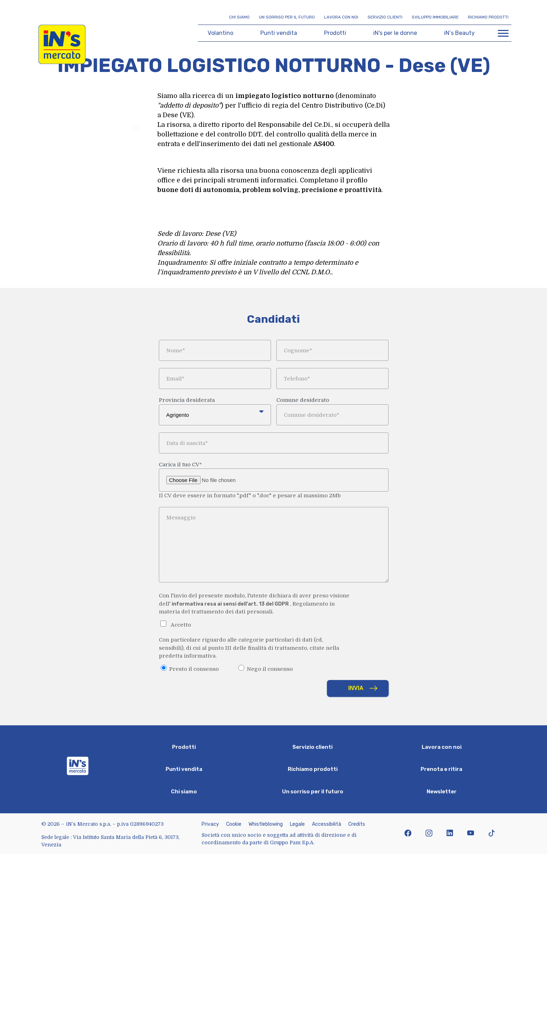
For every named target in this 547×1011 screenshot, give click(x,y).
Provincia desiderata (187, 400)
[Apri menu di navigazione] (503, 33)
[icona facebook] (408, 844)
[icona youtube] (470, 844)
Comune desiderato (302, 400)
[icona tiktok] (491, 844)
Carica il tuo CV (180, 464)
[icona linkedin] (450, 844)
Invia (356, 699)
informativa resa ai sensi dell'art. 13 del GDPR (231, 615)
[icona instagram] (429, 844)
